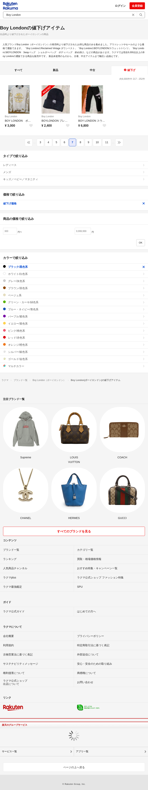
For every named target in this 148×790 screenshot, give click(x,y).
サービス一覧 (9, 751)
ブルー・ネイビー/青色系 (74, 309)
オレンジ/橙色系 (74, 344)
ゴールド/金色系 (74, 359)
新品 (55, 70)
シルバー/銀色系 (74, 351)
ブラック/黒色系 (74, 266)
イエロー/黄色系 (74, 323)
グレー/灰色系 (74, 281)
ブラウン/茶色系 (74, 288)
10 (97, 142)
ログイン (120, 5)
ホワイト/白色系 (74, 273)
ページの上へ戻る (74, 767)
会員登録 (137, 5)
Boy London (11, 116)
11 (106, 142)
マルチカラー (74, 366)
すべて (18, 70)
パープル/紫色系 (74, 316)
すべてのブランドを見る (74, 531)
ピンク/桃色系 (74, 330)
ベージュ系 (74, 295)
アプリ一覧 (82, 751)
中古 (92, 70)
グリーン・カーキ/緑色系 (74, 302)
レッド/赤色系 (74, 337)
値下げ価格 (74, 203)
